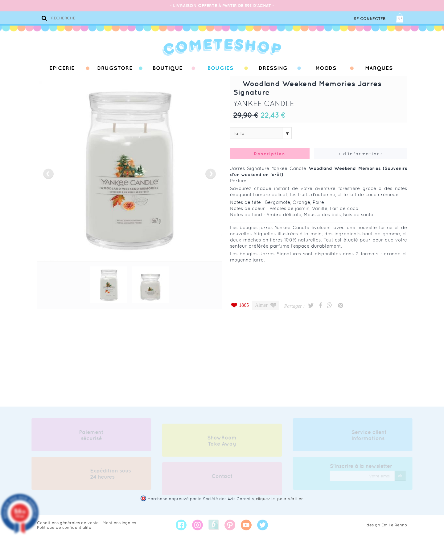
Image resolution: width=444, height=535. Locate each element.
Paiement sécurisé (90, 435)
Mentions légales (119, 523)
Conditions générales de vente (68, 523)
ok (401, 475)
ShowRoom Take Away (221, 442)
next (210, 173)
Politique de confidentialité (64, 527)
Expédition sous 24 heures (108, 474)
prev (48, 173)
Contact (222, 478)
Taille (239, 133)
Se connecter (369, 18)
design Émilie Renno (387, 525)
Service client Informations (370, 435)
